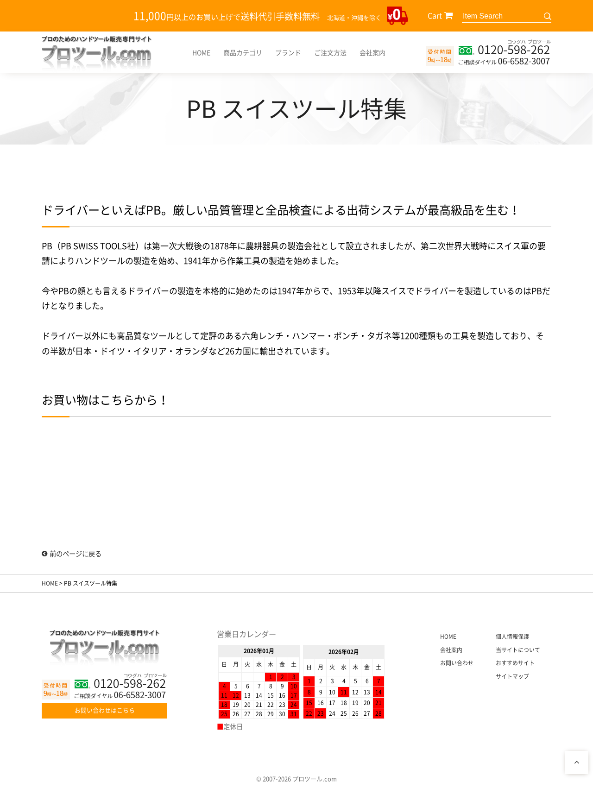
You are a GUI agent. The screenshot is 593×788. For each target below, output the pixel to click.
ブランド (288, 52)
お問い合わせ (456, 663)
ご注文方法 (330, 52)
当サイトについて (518, 650)
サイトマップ (512, 676)
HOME (201, 52)
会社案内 (372, 52)
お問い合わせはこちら (105, 710)
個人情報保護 (512, 636)
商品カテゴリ (242, 52)
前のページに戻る (71, 553)
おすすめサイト (515, 663)
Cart (435, 15)
